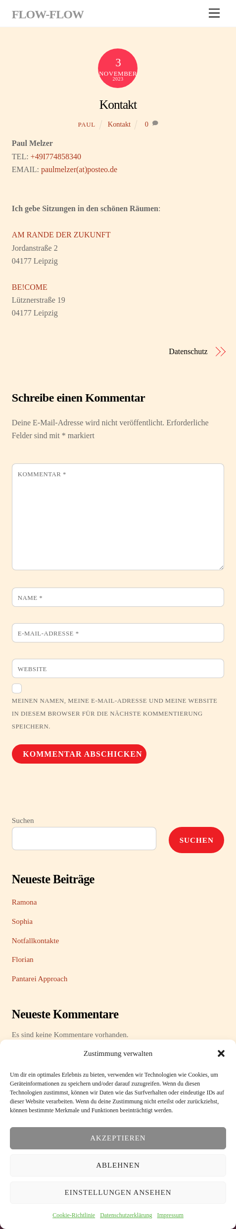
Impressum (170, 1215)
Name (30, 597)
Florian (23, 959)
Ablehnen (118, 1165)
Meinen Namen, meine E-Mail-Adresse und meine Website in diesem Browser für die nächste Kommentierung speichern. (115, 713)
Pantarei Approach (40, 978)
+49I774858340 (56, 156)
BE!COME (29, 287)
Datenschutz (188, 351)
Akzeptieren (117, 1138)
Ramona (24, 902)
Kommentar (42, 474)
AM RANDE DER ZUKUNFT (61, 234)
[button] (221, 1053)
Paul (86, 124)
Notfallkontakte (35, 940)
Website (32, 669)
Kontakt (118, 104)
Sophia (22, 921)
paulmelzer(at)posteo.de (79, 169)
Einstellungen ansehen (118, 1192)
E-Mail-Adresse (48, 633)
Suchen (23, 820)
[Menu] (214, 13)
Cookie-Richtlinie (73, 1215)
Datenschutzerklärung (126, 1215)
